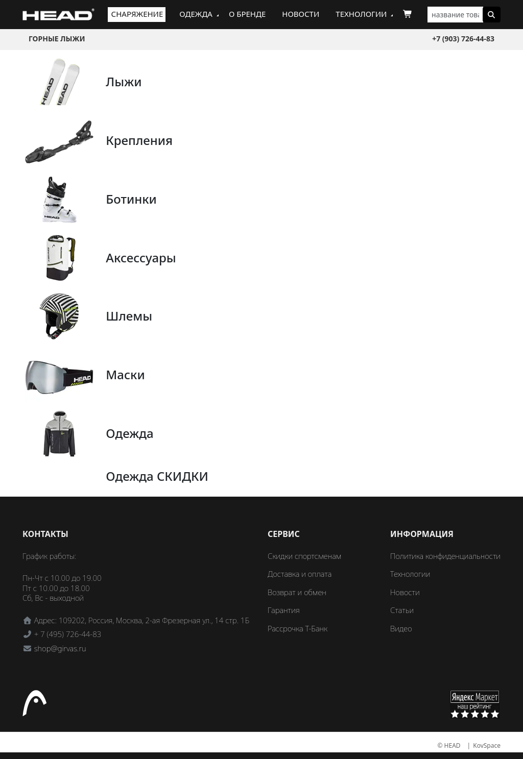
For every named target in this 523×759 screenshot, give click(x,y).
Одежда (195, 14)
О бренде (247, 14)
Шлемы (129, 315)
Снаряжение (137, 14)
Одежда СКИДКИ (157, 476)
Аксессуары (141, 257)
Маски (125, 374)
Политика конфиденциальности (445, 556)
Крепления (139, 140)
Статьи (402, 610)
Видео (401, 628)
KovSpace (487, 745)
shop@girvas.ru (60, 648)
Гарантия (284, 610)
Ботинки (131, 198)
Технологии (361, 14)
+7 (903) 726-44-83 (463, 38)
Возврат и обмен (297, 592)
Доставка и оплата (299, 574)
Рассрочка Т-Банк (297, 628)
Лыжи (123, 81)
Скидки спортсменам (305, 556)
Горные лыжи (57, 38)
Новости (300, 14)
